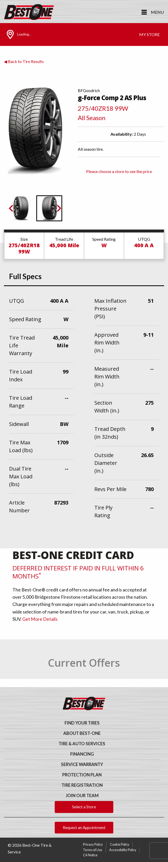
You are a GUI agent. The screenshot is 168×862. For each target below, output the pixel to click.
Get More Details (40, 619)
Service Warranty (82, 764)
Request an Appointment (84, 827)
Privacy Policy (93, 844)
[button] (21, 208)
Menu (157, 12)
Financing (82, 754)
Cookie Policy (119, 844)
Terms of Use (92, 850)
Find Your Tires (82, 723)
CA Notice (90, 855)
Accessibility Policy (122, 850)
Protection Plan (82, 774)
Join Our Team (82, 795)
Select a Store (84, 806)
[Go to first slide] (58, 208)
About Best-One (82, 733)
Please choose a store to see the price (119, 171)
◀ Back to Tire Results (24, 61)
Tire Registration (82, 785)
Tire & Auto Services (82, 743)
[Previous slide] (11, 208)
